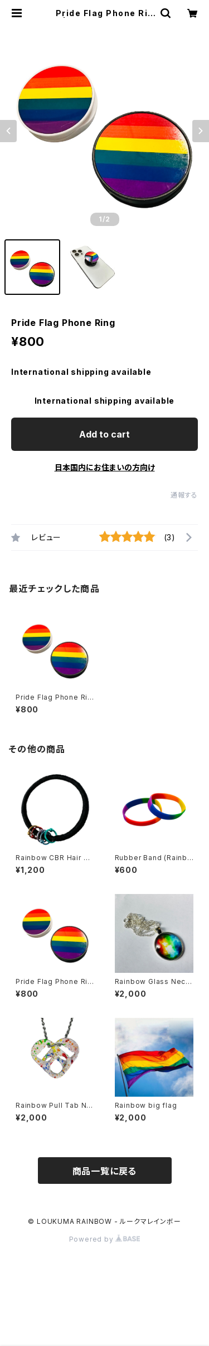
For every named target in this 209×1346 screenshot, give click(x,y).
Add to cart (104, 434)
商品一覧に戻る (104, 1171)
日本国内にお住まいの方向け (105, 467)
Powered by (104, 1239)
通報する (184, 495)
